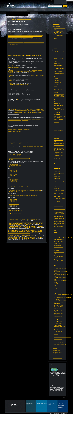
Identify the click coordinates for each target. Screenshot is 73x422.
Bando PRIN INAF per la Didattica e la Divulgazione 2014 (19, 186)
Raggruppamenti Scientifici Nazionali (59, 12)
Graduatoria (11, 159)
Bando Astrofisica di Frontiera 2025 (14, 67)
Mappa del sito (58, 1)
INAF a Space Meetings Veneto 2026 (57, 381)
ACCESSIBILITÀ (60, 407)
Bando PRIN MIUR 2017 (13, 200)
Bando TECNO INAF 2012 (13, 180)
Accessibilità (56, 413)
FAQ (64, 1)
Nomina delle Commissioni (12, 129)
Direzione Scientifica (33, 12)
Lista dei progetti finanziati (39, 110)
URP (37, 10)
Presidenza (8, 12)
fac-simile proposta (15, 154)
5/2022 (23, 141)
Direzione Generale (26, 12)
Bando (9, 109)
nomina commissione (27, 119)
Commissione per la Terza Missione (24, 129)
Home (8, 10)
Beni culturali (53, 10)
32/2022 (31, 146)
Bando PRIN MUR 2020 (13, 199)
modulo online (40, 100)
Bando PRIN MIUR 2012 (13, 202)
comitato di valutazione (12, 101)
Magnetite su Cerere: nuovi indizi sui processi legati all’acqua (57, 364)
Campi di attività (22, 10)
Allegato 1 (11, 70)
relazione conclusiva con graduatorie (21, 110)
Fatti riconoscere (69, 0)
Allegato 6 (11, 79)
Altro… (64, 397)
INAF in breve (15, 10)
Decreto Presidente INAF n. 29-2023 (14, 119)
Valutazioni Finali (25, 120)
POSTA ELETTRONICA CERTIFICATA (42, 403)
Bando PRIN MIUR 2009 (13, 205)
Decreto (42, 109)
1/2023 (38, 146)
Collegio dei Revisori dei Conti (11, 15)
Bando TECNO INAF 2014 (13, 179)
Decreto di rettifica (31, 110)
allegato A (9, 38)
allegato (28, 146)
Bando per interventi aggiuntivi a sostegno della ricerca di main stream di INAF (22, 195)
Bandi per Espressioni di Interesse (14, 213)
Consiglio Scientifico (47, 12)
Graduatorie (10, 131)
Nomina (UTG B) (22, 46)
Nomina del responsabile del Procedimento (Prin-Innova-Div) (19, 158)
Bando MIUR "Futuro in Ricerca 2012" (16, 210)
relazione (39, 112)
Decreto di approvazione (17, 131)
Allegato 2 (11, 72)
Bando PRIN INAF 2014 (13, 170)
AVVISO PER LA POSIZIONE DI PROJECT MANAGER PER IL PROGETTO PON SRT (24, 219)
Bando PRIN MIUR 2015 (13, 201)
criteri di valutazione (17, 120)
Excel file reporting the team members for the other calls (18, 84)
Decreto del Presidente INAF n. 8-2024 (17, 109)
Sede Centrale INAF (20, 19)
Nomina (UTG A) (16, 46)
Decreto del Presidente (12, 65)
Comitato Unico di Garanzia (22, 15)
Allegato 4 (11, 75)
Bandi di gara (60, 403)
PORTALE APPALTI (61, 405)
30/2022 (24, 146)
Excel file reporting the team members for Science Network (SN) (24, 71)
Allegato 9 (11, 83)
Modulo (17, 44)
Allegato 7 (11, 80)
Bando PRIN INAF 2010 (13, 174)
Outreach (42, 10)
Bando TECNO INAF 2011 (13, 181)
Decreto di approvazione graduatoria (30, 112)
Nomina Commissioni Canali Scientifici (33, 109)
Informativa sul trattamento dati (14, 155)
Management (41, 12)
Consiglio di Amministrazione (16, 12)
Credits (51, 413)
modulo (21, 155)
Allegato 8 (11, 81)
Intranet (47, 10)
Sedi (15, 19)
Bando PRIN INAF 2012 (13, 171)
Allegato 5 (11, 77)
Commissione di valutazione (36, 38)
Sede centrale (30, 10)
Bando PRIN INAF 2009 (13, 175)
